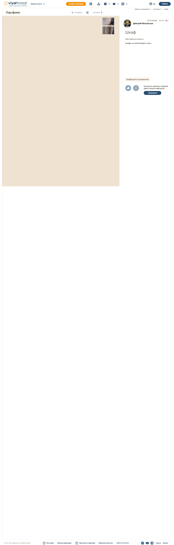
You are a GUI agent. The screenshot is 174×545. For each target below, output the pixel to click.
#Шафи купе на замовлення (137, 79)
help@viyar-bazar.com (105, 543)
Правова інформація (64, 543)
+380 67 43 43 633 (122, 543)
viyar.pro (165, 543)
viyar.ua (158, 543)
